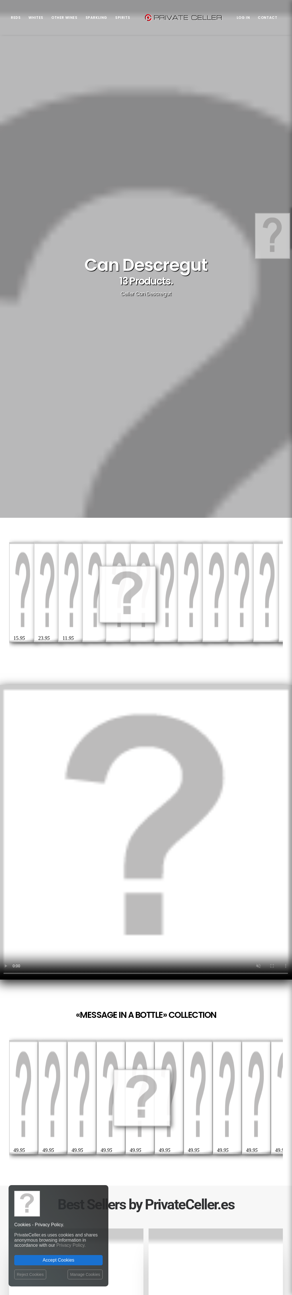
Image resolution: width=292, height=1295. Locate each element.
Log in (243, 17)
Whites (36, 17)
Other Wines (64, 17)
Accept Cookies (58, 1260)
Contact (267, 17)
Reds (16, 17)
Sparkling (96, 17)
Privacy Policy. (71, 1245)
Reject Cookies (30, 1274)
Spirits (122, 17)
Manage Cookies (85, 1274)
